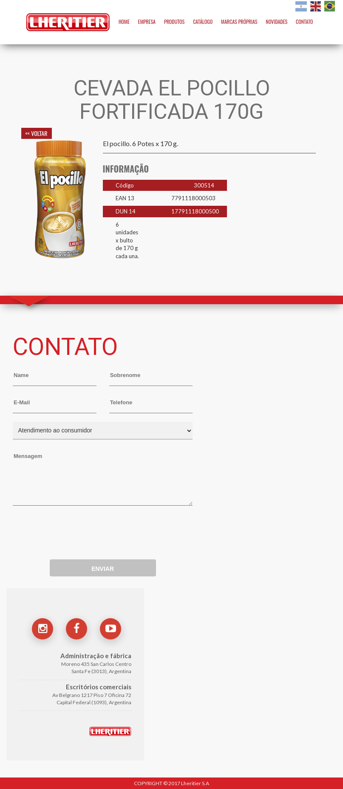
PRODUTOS (174, 21)
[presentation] (77, 528)
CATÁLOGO (203, 21)
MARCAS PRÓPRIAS (239, 21)
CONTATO (304, 21)
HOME (124, 21)
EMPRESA (147, 21)
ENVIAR (102, 568)
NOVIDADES (276, 21)
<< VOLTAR (37, 133)
